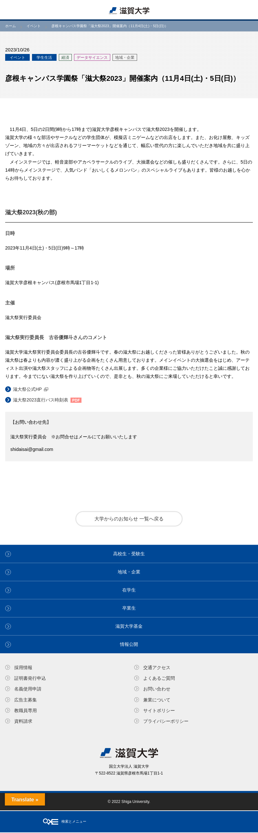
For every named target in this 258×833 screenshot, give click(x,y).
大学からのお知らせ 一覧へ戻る (129, 518)
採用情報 (23, 667)
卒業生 (129, 608)
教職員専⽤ (25, 710)
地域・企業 (129, 571)
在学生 (129, 590)
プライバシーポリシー (165, 721)
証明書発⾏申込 (30, 678)
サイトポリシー (159, 710)
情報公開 (129, 644)
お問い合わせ (156, 688)
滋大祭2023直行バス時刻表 (40, 399)
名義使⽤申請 (27, 688)
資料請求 (23, 721)
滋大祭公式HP (27, 389)
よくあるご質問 (159, 678)
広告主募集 (25, 699)
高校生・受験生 (129, 553)
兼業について (156, 699)
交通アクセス (156, 667)
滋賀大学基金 (129, 626)
